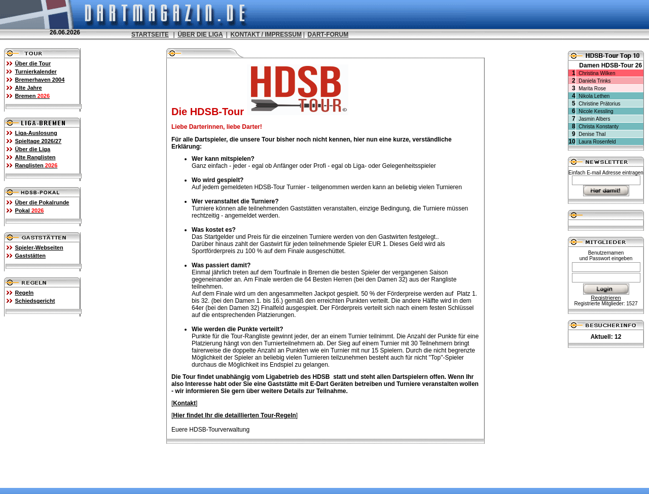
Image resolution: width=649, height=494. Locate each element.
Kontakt (184, 402)
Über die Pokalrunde (42, 202)
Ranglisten (36, 165)
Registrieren (606, 297)
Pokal (29, 210)
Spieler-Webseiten (39, 247)
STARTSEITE (150, 34)
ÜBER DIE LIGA (200, 34)
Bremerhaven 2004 (40, 79)
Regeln (24, 292)
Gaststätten (30, 255)
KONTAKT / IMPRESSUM (265, 34)
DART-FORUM (328, 34)
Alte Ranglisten (35, 157)
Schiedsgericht (35, 300)
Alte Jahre (28, 87)
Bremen (32, 95)
